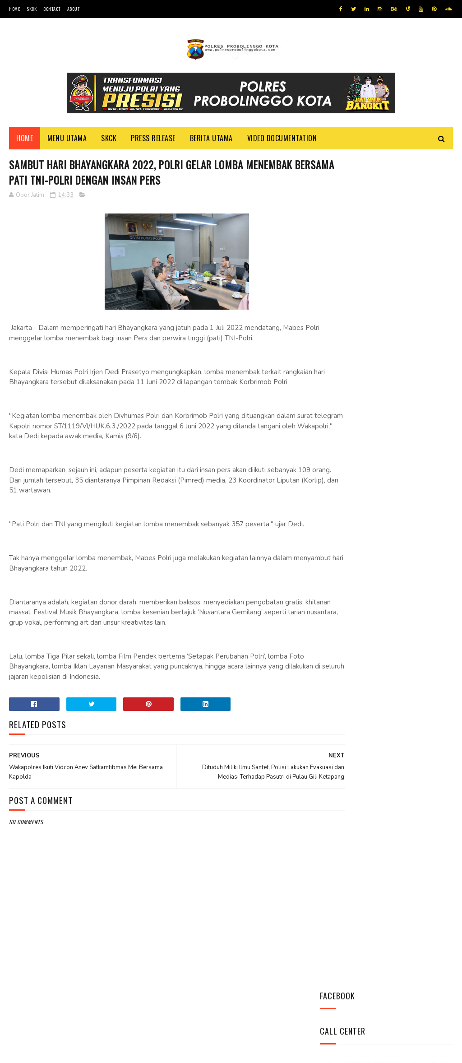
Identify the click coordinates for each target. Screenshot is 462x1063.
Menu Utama (67, 140)
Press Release (153, 140)
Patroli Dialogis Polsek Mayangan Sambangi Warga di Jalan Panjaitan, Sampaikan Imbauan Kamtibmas (385, 633)
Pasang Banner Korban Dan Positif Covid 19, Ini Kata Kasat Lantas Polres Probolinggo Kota (385, 573)
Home (14, 8)
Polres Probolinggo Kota (120, 1051)
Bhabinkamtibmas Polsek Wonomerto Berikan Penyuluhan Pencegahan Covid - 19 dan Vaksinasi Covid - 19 (382, 512)
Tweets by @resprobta (359, 387)
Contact (51, 8)
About (73, 8)
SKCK (32, 8)
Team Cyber (47, 1051)
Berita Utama (211, 140)
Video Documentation (282, 140)
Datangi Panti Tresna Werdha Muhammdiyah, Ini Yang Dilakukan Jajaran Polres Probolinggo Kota (382, 452)
